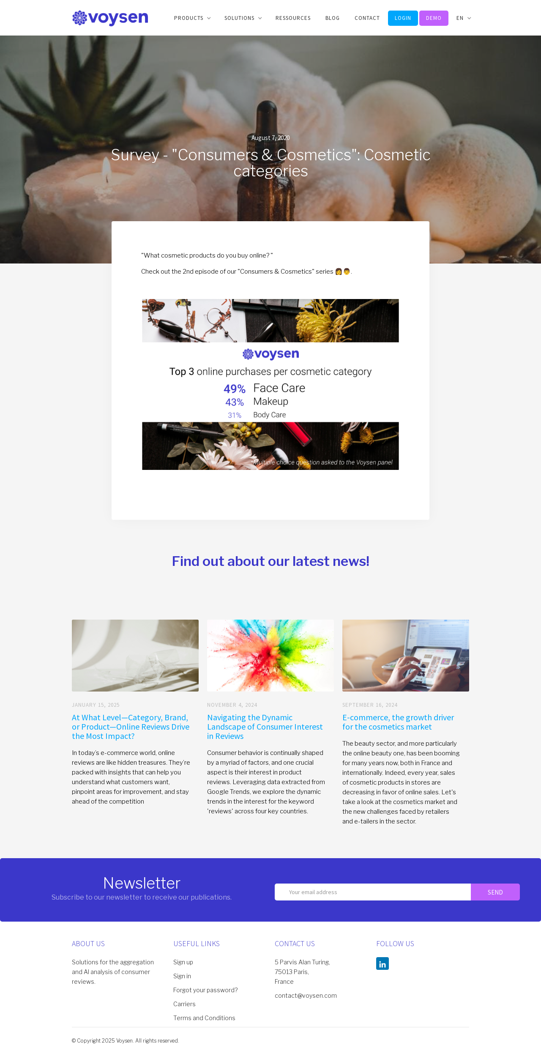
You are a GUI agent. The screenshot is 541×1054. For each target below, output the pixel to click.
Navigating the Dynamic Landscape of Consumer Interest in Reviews (265, 727)
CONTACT (367, 18)
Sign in (182, 976)
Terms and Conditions (204, 1017)
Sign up (183, 962)
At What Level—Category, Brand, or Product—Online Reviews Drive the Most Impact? (130, 727)
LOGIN (403, 18)
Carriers (184, 1003)
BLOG (332, 18)
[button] (191, 18)
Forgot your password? (205, 990)
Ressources (293, 18)
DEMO (434, 18)
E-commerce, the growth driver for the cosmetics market (398, 722)
